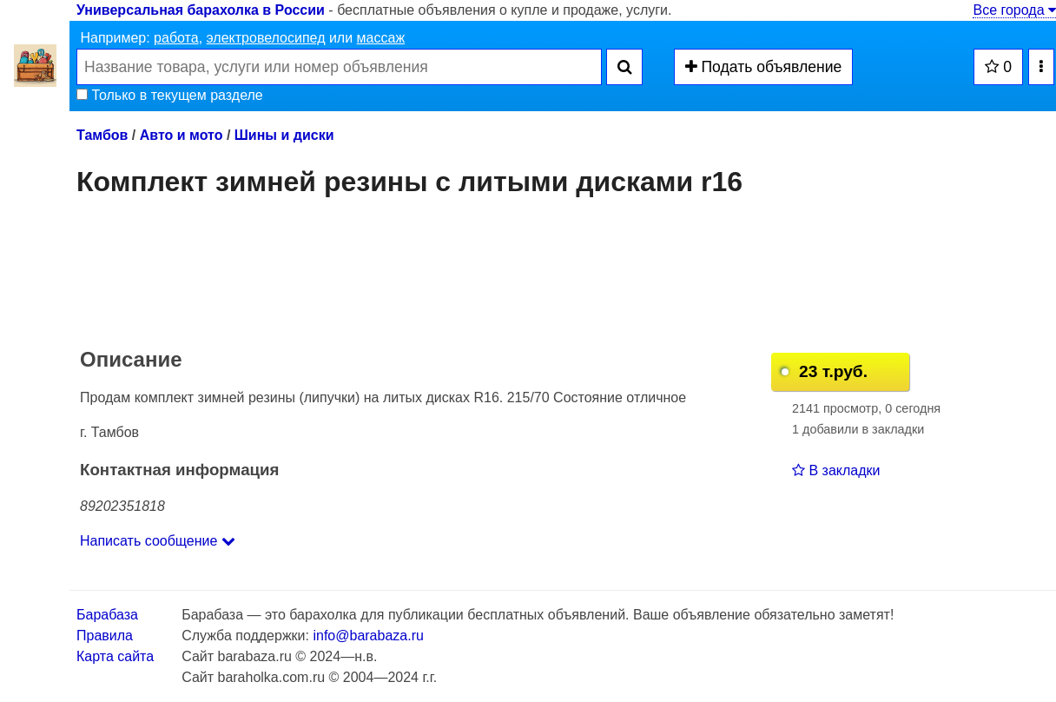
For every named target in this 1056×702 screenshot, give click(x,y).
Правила (104, 635)
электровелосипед (266, 37)
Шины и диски (284, 135)
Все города (1014, 10)
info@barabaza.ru (368, 635)
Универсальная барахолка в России (200, 10)
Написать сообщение (157, 540)
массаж (381, 37)
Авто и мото (181, 135)
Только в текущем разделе (169, 95)
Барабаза (107, 614)
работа (176, 37)
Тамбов (102, 135)
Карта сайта (115, 656)
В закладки (836, 470)
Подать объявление (763, 67)
